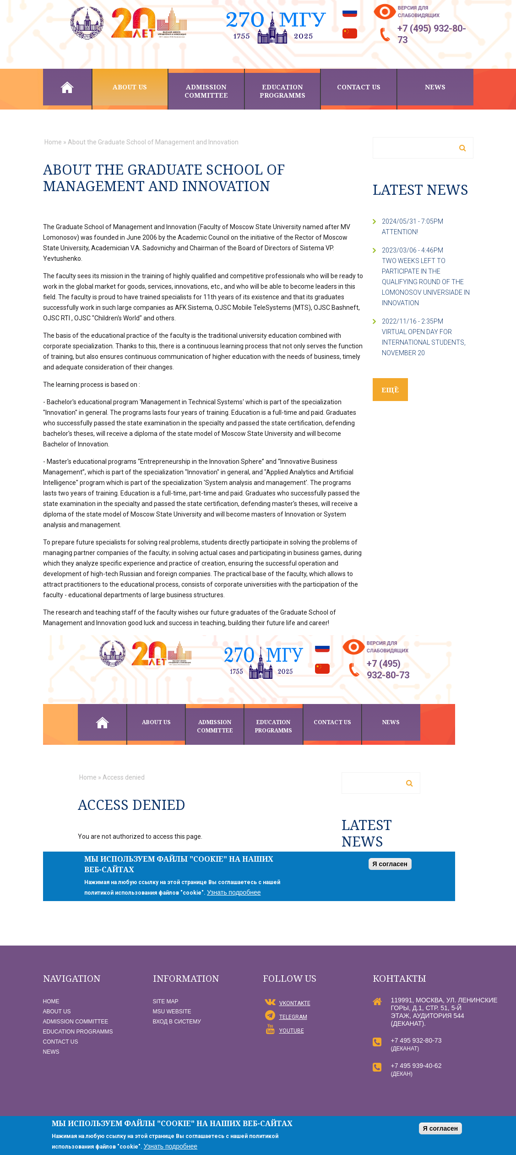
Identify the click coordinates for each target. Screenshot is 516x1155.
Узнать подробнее (170, 1146)
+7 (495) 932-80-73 (431, 34)
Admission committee (206, 90)
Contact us (358, 86)
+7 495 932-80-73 (416, 1040)
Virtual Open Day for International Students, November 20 (424, 342)
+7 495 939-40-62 (416, 1065)
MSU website (172, 1011)
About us (130, 86)
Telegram (293, 1017)
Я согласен (440, 1128)
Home (67, 87)
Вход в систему (177, 1021)
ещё (390, 389)
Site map (166, 1001)
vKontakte (294, 1003)
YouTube (291, 1031)
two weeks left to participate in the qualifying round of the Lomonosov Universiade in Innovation (426, 282)
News (435, 86)
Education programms (282, 90)
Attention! (400, 232)
